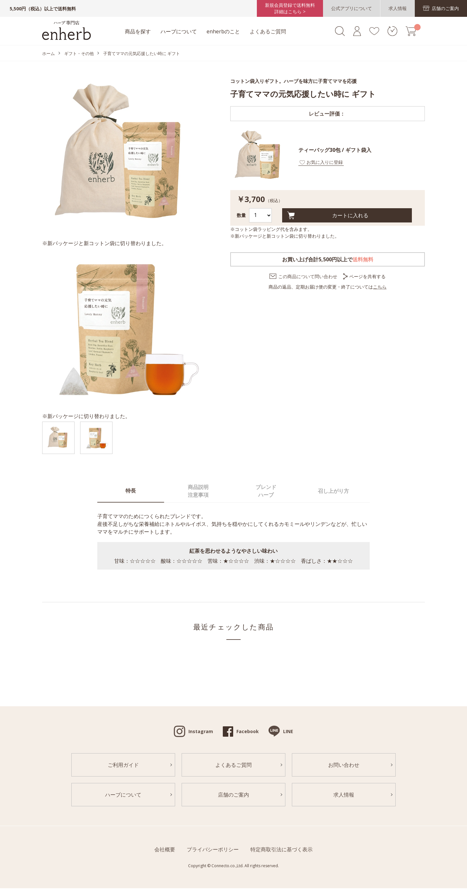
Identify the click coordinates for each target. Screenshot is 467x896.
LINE (288, 731)
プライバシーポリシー (213, 849)
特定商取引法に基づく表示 (281, 849)
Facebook (247, 731)
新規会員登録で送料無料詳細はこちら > (290, 8)
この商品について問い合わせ (307, 276)
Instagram (200, 731)
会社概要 (164, 849)
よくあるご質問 (268, 31)
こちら (380, 287)
